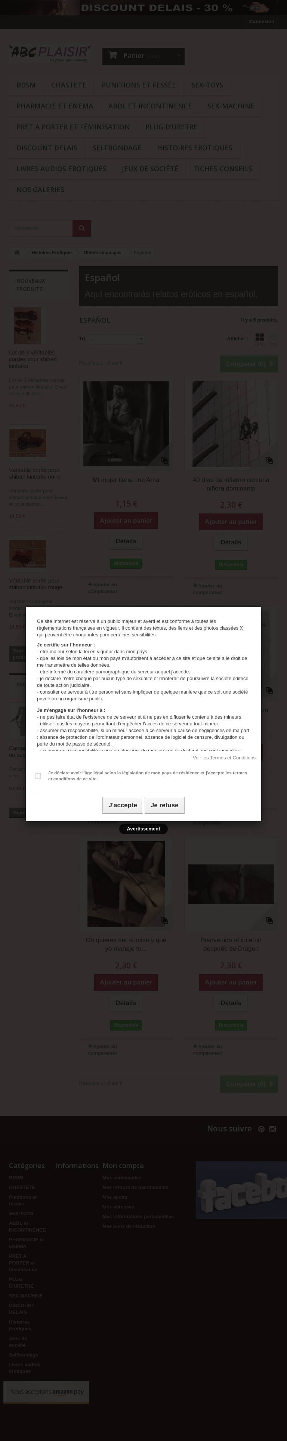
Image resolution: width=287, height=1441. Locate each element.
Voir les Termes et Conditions (224, 758)
